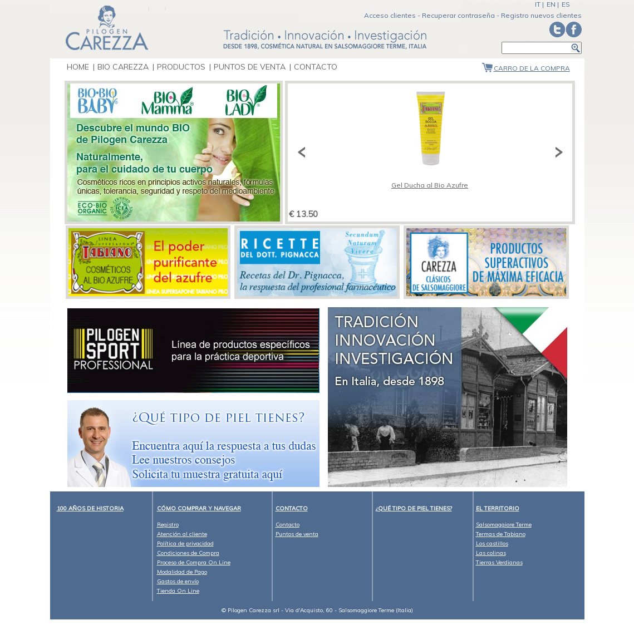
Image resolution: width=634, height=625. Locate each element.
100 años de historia (90, 508)
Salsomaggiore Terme (504, 524)
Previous (302, 152)
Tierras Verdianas (499, 562)
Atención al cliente (182, 534)
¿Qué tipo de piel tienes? (414, 508)
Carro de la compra (532, 68)
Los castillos (492, 543)
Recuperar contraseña (458, 15)
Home (78, 67)
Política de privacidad (185, 543)
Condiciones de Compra (188, 553)
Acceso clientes (390, 15)
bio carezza (123, 67)
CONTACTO (292, 508)
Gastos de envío (178, 581)
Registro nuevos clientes (541, 15)
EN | (553, 4)
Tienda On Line (178, 590)
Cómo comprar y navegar (199, 508)
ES (566, 4)
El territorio (497, 508)
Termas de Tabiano (500, 534)
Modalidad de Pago (182, 571)
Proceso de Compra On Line (193, 562)
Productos (181, 67)
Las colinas (491, 553)
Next (557, 152)
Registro (168, 524)
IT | (539, 4)
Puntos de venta (251, 67)
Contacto (315, 67)
